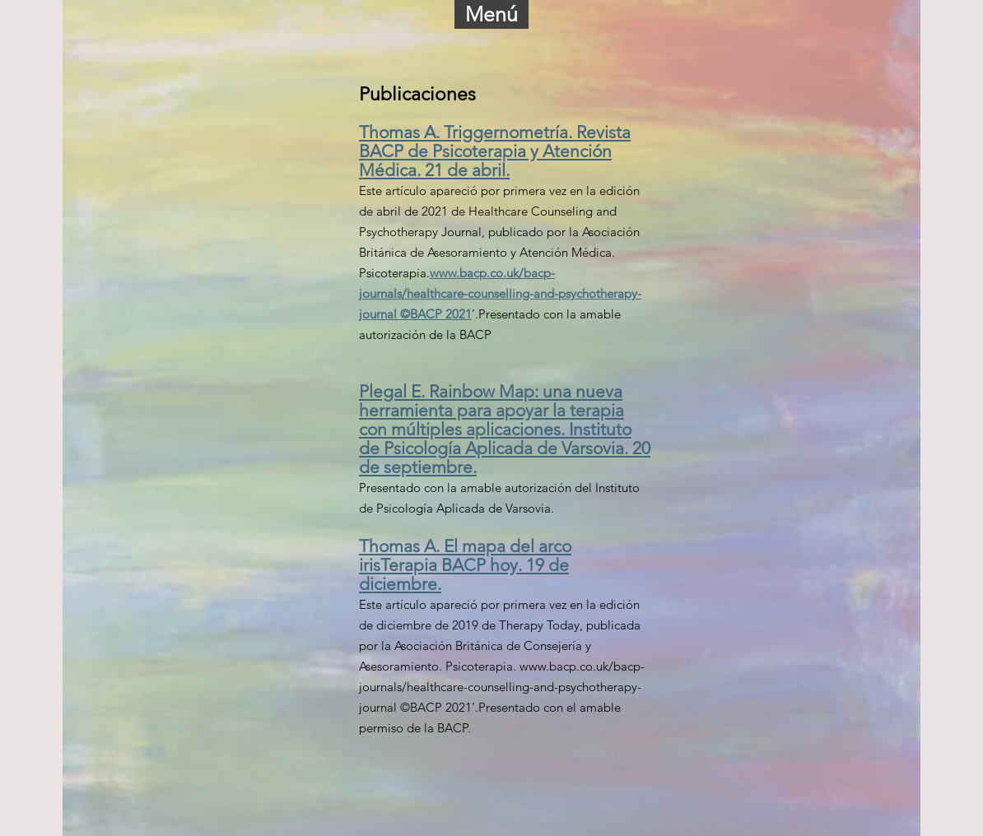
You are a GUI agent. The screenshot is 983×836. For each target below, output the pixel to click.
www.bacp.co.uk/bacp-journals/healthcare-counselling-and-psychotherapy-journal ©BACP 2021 (500, 293)
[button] (491, 14)
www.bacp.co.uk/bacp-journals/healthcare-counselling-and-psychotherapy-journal (502, 686)
